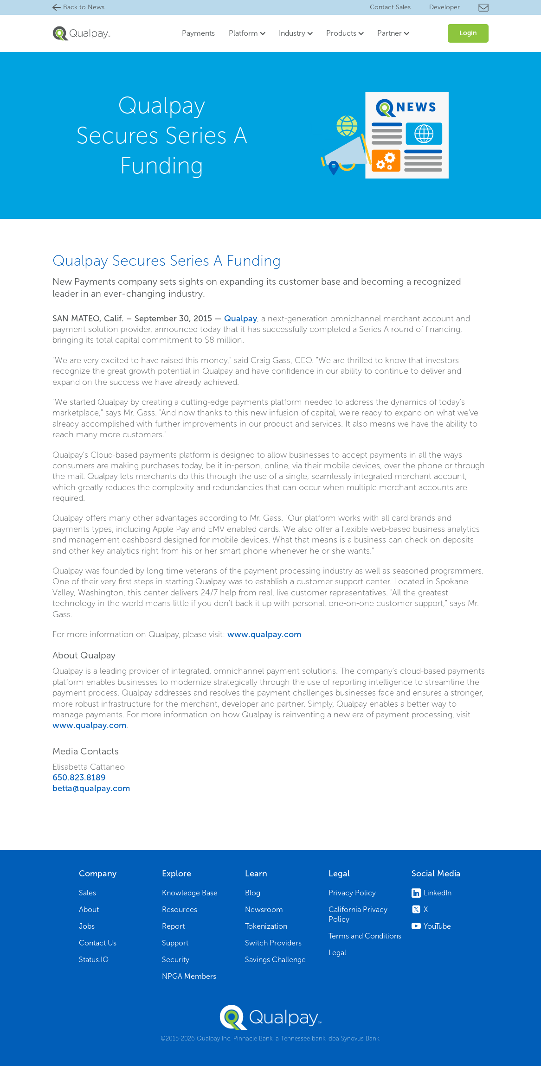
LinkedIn (437, 892)
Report (173, 926)
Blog (252, 892)
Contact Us (97, 942)
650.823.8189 (79, 777)
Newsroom (264, 909)
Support (175, 942)
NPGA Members (189, 976)
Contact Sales (390, 7)
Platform (243, 33)
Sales (87, 892)
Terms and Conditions (364, 936)
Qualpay (240, 318)
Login (468, 33)
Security (175, 959)
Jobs (87, 926)
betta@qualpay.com (91, 788)
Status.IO (94, 959)
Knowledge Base (190, 892)
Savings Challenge (275, 959)
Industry (292, 33)
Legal (337, 952)
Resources (179, 909)
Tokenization (266, 926)
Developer (444, 7)
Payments (198, 33)
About (89, 909)
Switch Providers (273, 942)
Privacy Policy (352, 892)
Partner (389, 33)
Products (341, 33)
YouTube (437, 926)
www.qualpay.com (264, 634)
